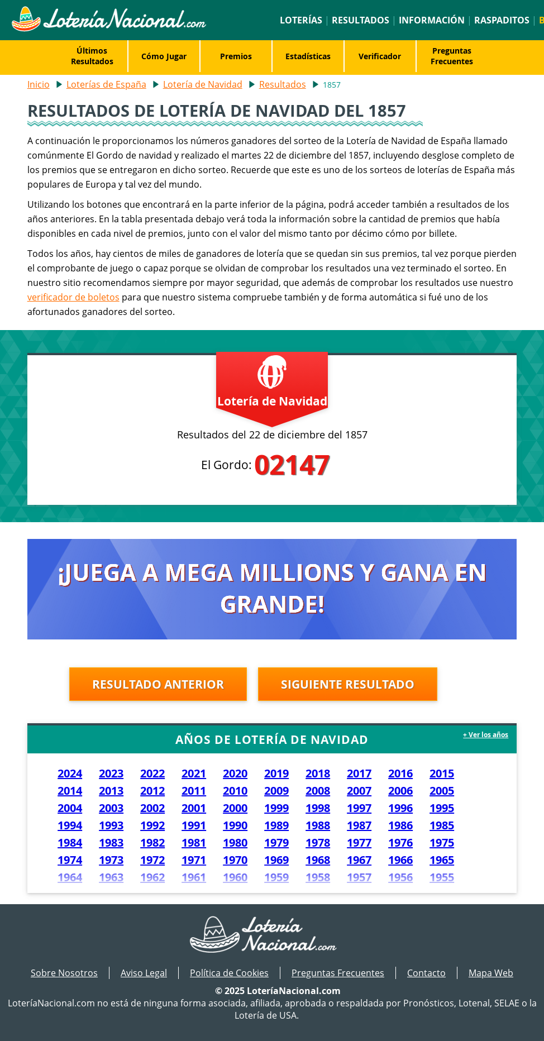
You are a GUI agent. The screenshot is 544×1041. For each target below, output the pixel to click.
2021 (194, 773)
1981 (194, 842)
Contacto (426, 973)
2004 (70, 807)
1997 (359, 807)
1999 (276, 807)
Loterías (301, 20)
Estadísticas (308, 56)
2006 (400, 790)
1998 (318, 807)
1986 (400, 825)
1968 (318, 859)
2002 (152, 807)
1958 (318, 877)
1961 (194, 877)
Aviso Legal (144, 973)
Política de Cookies (229, 973)
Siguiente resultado (347, 684)
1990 (235, 825)
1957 (359, 877)
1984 (70, 842)
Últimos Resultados (92, 55)
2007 (359, 790)
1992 (152, 825)
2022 (152, 773)
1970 (235, 859)
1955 (442, 877)
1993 (111, 825)
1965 (442, 859)
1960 (235, 877)
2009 (276, 790)
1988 (318, 825)
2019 (276, 773)
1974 (70, 859)
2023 (111, 773)
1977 (359, 842)
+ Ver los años (485, 734)
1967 (359, 859)
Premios (236, 56)
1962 (152, 877)
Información (432, 20)
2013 (111, 790)
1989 (276, 825)
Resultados (360, 20)
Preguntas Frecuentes (452, 55)
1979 (276, 842)
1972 (152, 859)
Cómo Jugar (164, 56)
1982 (152, 842)
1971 (194, 859)
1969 (276, 859)
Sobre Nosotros (64, 973)
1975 (442, 842)
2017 (359, 773)
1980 (235, 842)
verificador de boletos (73, 297)
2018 (318, 773)
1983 (111, 842)
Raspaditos (501, 20)
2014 (70, 790)
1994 (70, 825)
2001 (194, 807)
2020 (235, 773)
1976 (400, 842)
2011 (194, 790)
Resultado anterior (158, 684)
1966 (400, 859)
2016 (400, 773)
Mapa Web (491, 973)
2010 (235, 790)
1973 (111, 859)
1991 (194, 825)
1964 (70, 877)
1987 (359, 825)
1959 (276, 877)
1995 (442, 807)
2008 (318, 790)
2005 (442, 790)
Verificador (380, 56)
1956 (400, 877)
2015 (442, 773)
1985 (442, 825)
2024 (70, 773)
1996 (400, 807)
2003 (111, 807)
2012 (152, 790)
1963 (111, 877)
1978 (318, 842)
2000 (235, 807)
